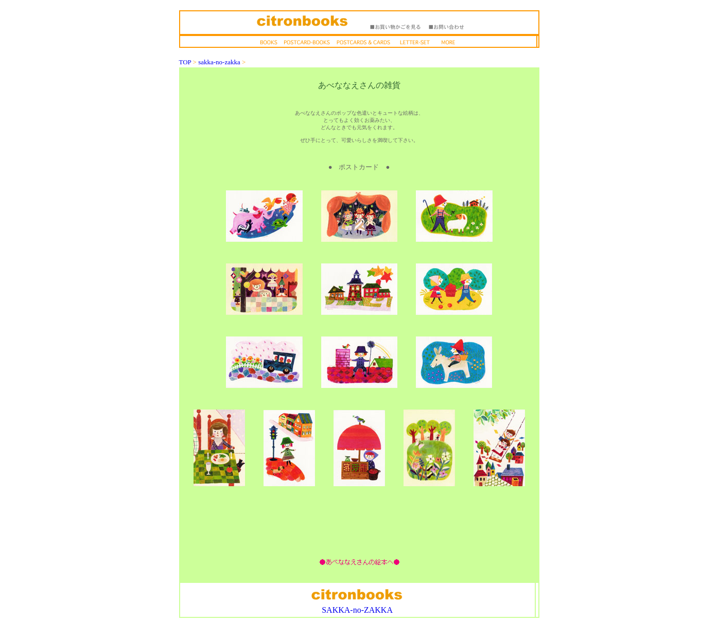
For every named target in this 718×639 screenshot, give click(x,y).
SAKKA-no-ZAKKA (357, 610)
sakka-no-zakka (219, 62)
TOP (185, 62)
